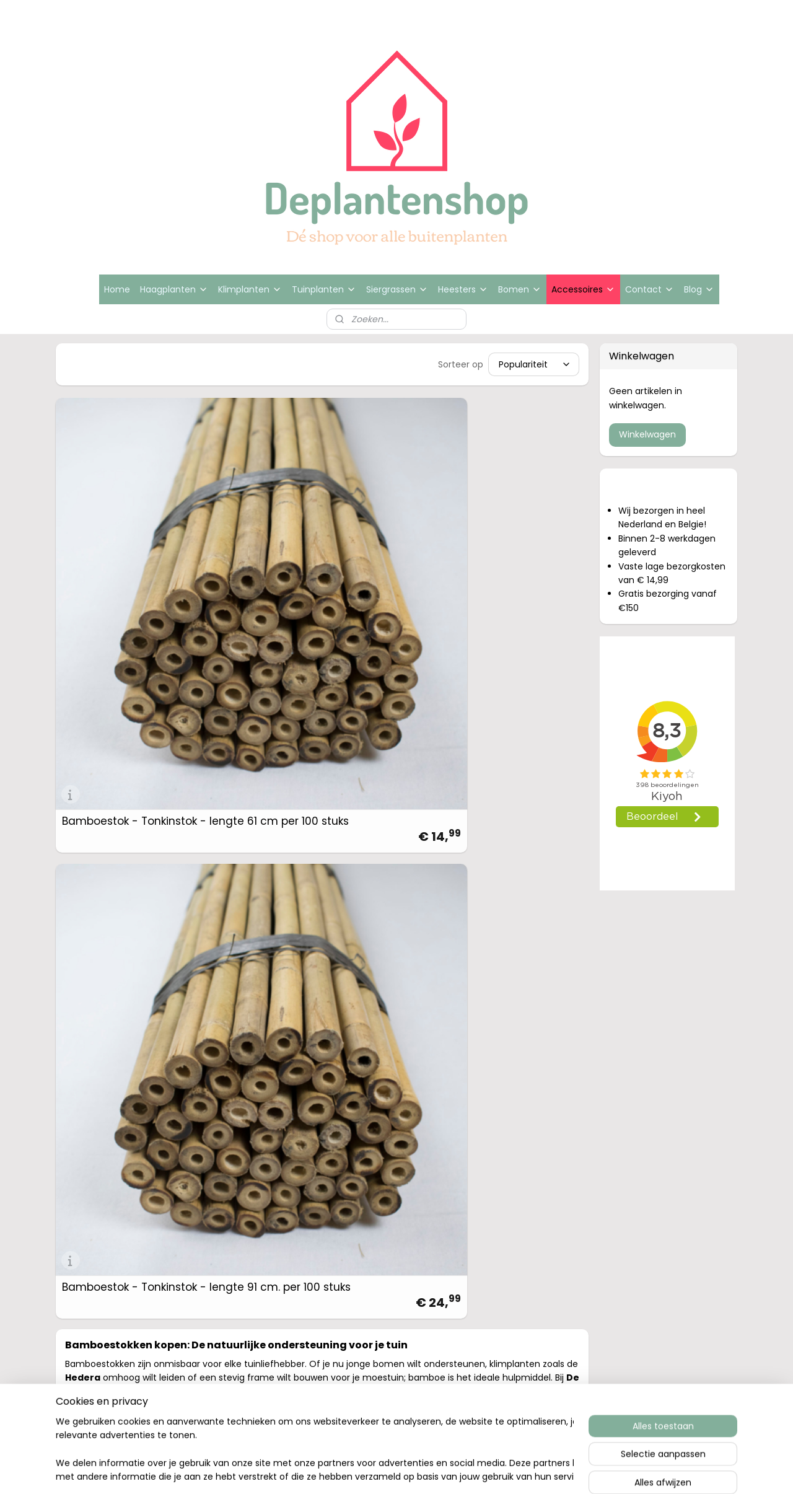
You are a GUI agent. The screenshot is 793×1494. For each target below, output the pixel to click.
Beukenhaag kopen (242, 1025)
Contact (649, 289)
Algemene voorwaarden (662, 1040)
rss (393, 1210)
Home (117, 289)
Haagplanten (174, 289)
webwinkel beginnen (440, 1210)
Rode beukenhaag (240, 1114)
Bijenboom (222, 1084)
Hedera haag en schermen (260, 1054)
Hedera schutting (238, 1040)
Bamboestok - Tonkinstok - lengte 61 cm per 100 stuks (113, 524)
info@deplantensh (513, 1040)
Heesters (463, 289)
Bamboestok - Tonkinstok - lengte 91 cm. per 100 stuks (249, 524)
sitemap (367, 1210)
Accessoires (583, 289)
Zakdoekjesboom (238, 1099)
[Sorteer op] (534, 364)
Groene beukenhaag (245, 1129)
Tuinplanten (324, 289)
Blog (699, 289)
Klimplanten (250, 289)
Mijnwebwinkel (550, 1210)
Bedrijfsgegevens (646, 1025)
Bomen (519, 289)
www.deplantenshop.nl (522, 1054)
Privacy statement (650, 1054)
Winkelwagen (647, 434)
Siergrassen (397, 289)
